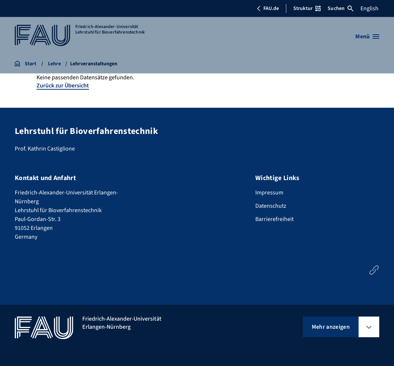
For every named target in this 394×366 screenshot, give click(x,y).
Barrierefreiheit (274, 219)
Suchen (340, 8)
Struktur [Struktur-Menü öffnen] (307, 8)
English (369, 8)
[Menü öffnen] (367, 36)
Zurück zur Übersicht (63, 86)
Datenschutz (270, 206)
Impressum (269, 193)
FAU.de (267, 8)
